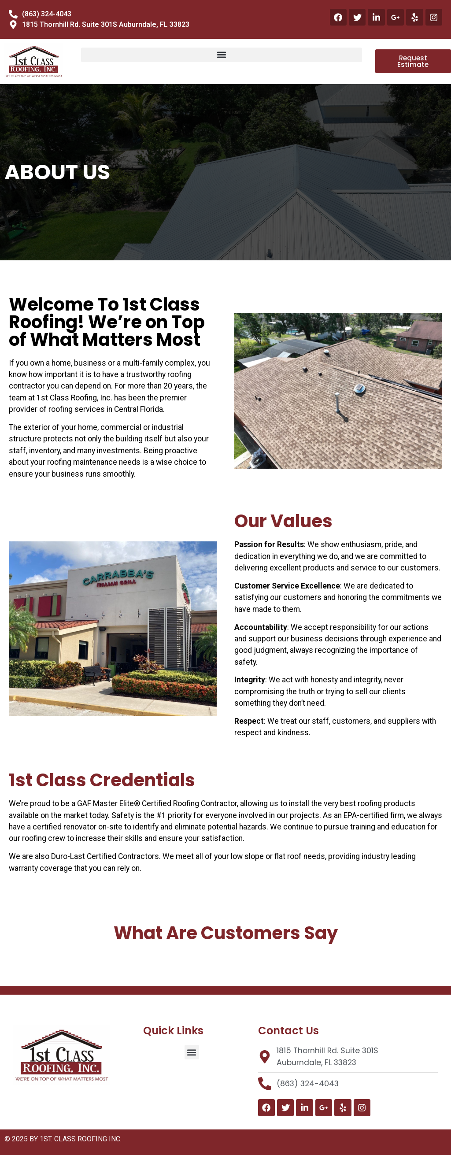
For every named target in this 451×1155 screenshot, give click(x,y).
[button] (221, 55)
